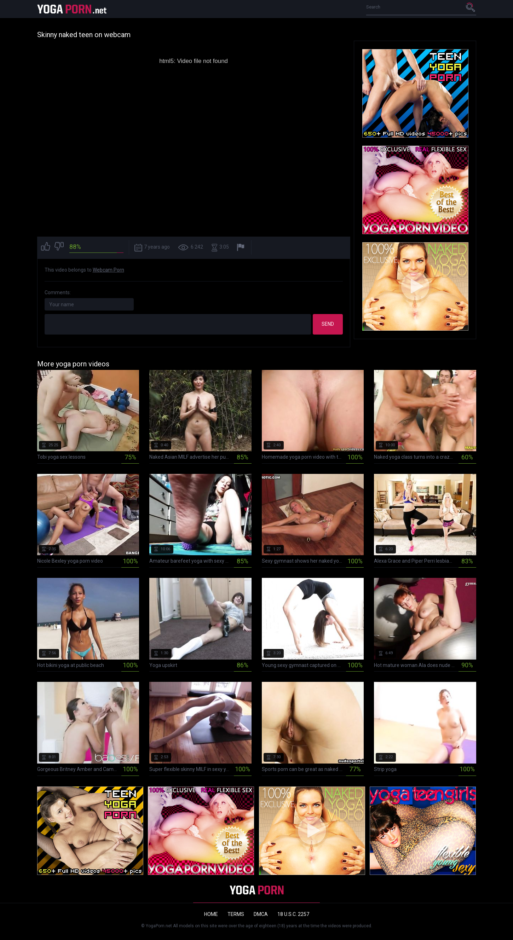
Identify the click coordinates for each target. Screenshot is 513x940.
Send (328, 324)
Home (211, 914)
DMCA (261, 914)
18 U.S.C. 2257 (293, 914)
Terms (235, 914)
